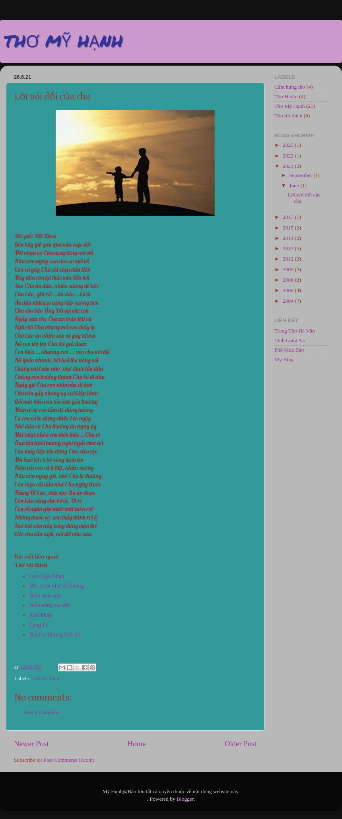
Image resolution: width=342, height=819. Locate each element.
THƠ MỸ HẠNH (63, 41)
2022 (289, 156)
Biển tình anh (45, 595)
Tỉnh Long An (289, 340)
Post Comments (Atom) (68, 760)
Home (137, 743)
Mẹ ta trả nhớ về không (56, 585)
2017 (289, 217)
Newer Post (31, 743)
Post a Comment (42, 712)
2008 (289, 280)
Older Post (240, 743)
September (301, 175)
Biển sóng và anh (49, 605)
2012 (289, 259)
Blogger (185, 799)
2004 (289, 301)
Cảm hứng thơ (289, 87)
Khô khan (40, 615)
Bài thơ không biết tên (55, 634)
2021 (289, 166)
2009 (289, 269)
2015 (289, 228)
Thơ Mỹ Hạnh (289, 106)
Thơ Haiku (286, 96)
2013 (289, 248)
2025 (289, 145)
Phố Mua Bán (289, 350)
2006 (289, 290)
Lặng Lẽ (39, 624)
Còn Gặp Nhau (46, 576)
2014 (289, 238)
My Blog (283, 359)
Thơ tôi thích (45, 678)
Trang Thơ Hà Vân (294, 331)
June (294, 186)
